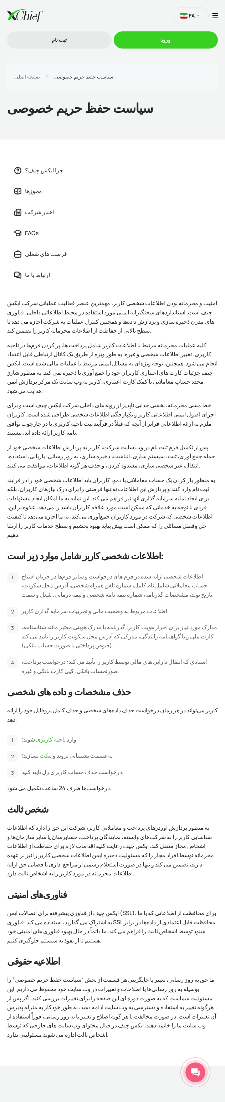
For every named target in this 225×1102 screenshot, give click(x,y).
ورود (165, 39)
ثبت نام (59, 39)
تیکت (46, 755)
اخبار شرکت (34, 212)
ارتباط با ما (32, 275)
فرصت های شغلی (40, 254)
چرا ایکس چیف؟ (38, 170)
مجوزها (28, 191)
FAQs (26, 233)
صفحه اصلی (27, 77)
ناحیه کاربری (51, 739)
